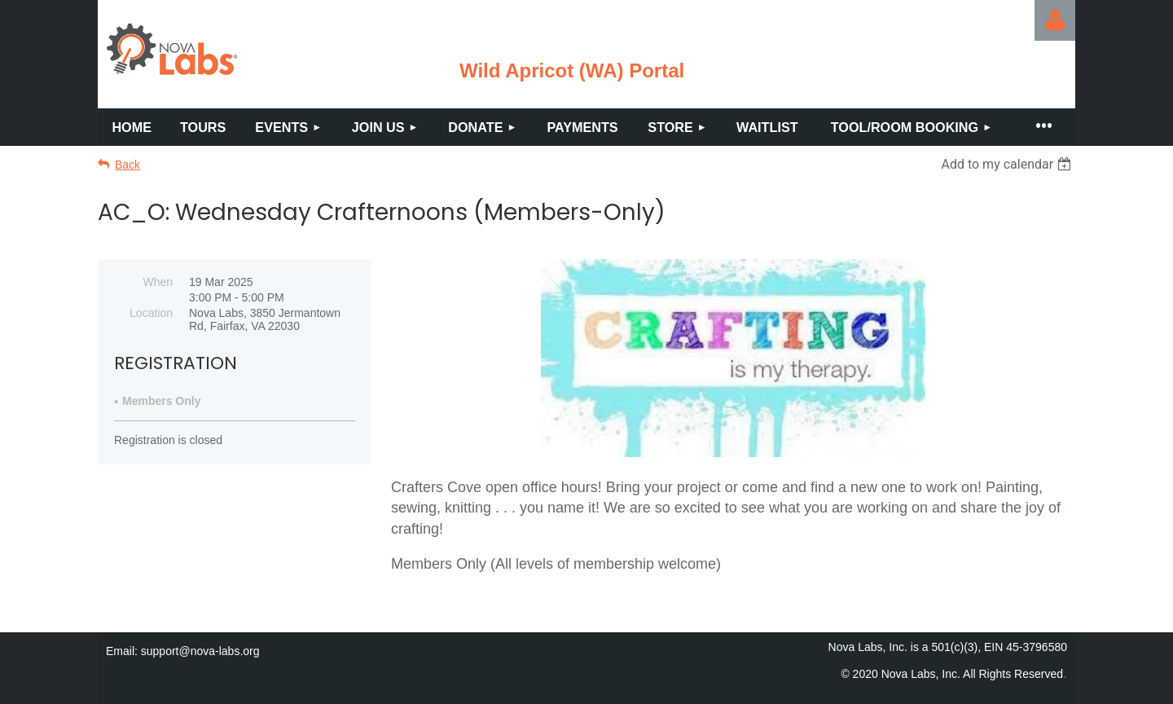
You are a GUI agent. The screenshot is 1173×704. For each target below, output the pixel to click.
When (158, 281)
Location (151, 312)
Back (127, 164)
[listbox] (1008, 164)
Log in (1055, 20)
